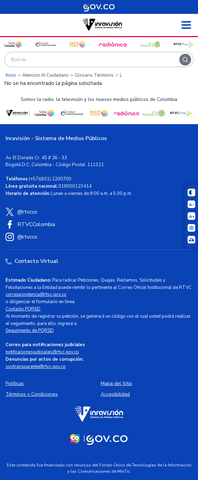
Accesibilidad (115, 394)
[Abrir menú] (186, 25)
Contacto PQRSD (23, 309)
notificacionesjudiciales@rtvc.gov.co (42, 352)
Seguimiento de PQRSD (30, 330)
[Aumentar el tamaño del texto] (191, 216)
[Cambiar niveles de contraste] (191, 192)
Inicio (11, 75)
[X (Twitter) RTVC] (99, 212)
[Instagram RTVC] (99, 237)
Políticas (15, 383)
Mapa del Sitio (116, 383)
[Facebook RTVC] (99, 224)
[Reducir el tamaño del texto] (191, 204)
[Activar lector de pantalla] (191, 228)
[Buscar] (185, 60)
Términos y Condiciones (32, 394)
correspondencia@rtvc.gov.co (36, 294)
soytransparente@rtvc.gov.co (36, 366)
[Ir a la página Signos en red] (191, 240)
